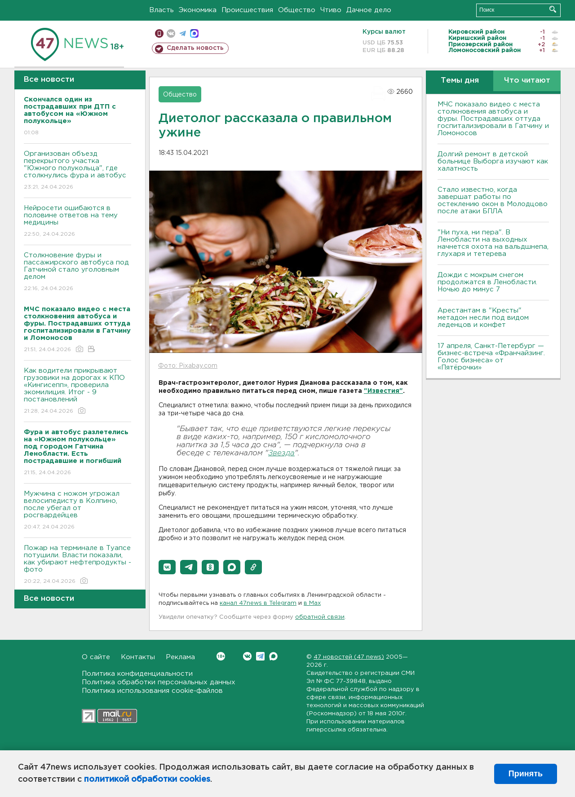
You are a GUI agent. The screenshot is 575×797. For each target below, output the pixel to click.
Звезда (281, 453)
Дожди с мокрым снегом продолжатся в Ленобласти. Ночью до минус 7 (487, 282)
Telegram (260, 656)
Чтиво (330, 10)
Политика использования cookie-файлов (152, 691)
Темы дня (460, 80)
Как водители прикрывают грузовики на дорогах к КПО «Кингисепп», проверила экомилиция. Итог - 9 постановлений (77, 391)
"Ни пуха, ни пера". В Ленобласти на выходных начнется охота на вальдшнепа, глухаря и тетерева (493, 243)
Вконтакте (221, 656)
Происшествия (247, 10)
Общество (296, 10)
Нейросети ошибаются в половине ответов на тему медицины (77, 221)
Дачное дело (368, 10)
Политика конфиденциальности (137, 674)
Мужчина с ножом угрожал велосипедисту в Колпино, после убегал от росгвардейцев (77, 511)
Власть (161, 10)
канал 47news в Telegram (258, 603)
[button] (167, 567)
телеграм (182, 33)
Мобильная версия (159, 33)
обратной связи (320, 617)
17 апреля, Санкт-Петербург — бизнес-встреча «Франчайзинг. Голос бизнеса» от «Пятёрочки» (491, 356)
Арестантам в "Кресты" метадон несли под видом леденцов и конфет (483, 318)
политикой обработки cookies (147, 779)
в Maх (312, 603)
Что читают (527, 80)
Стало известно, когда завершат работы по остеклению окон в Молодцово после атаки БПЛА (493, 200)
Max (273, 656)
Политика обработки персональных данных (158, 682)
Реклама (180, 657)
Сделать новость (195, 48)
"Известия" (383, 391)
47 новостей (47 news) (349, 657)
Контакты (138, 657)
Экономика (198, 10)
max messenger (194, 33)
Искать (552, 9)
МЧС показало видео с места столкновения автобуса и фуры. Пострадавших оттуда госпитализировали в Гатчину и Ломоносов (493, 118)
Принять (526, 773)
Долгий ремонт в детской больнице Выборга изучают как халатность (493, 161)
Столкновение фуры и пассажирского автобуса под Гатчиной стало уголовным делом (77, 272)
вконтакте (171, 33)
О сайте (96, 657)
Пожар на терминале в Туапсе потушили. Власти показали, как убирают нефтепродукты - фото (77, 565)
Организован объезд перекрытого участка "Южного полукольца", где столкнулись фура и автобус (77, 171)
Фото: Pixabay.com (187, 366)
